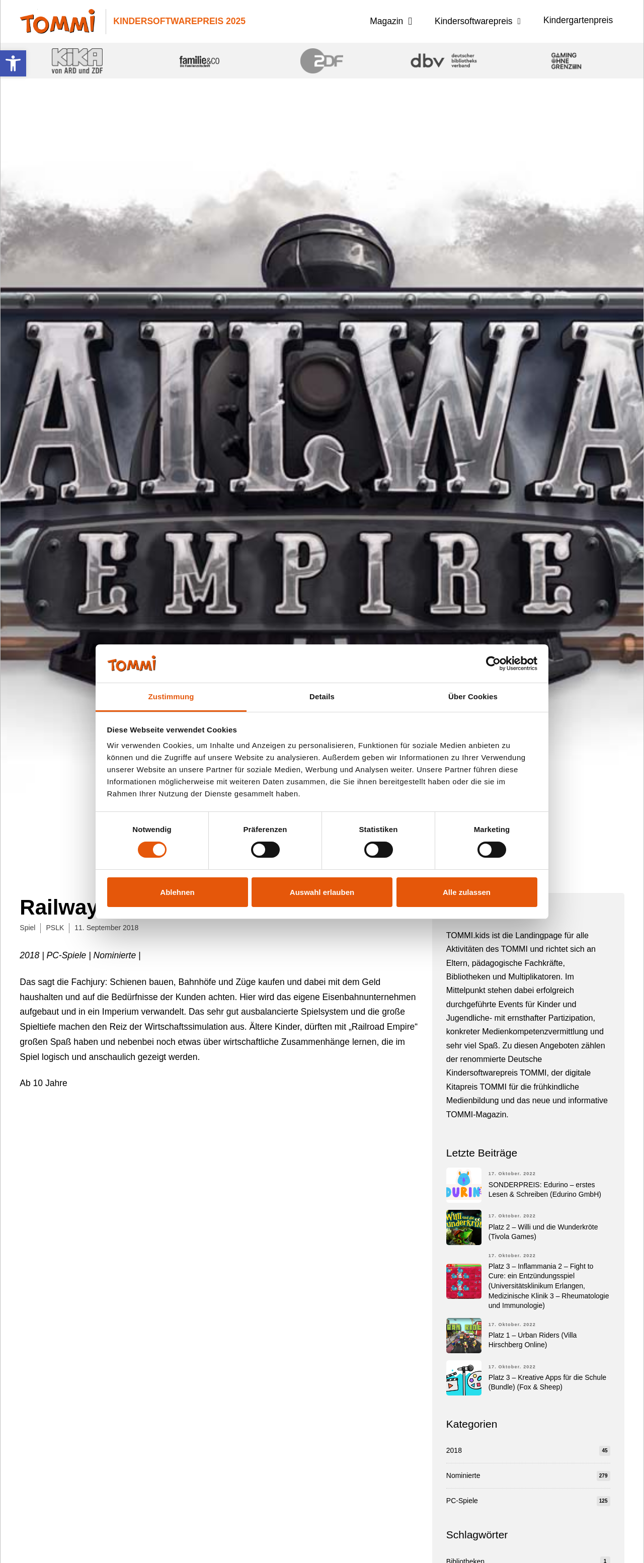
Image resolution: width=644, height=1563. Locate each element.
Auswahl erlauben (322, 892)
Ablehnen (177, 892)
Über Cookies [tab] (473, 696)
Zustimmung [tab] (171, 696)
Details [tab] (322, 696)
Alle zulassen (467, 892)
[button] (13, 63)
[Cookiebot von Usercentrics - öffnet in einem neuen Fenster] (493, 663)
